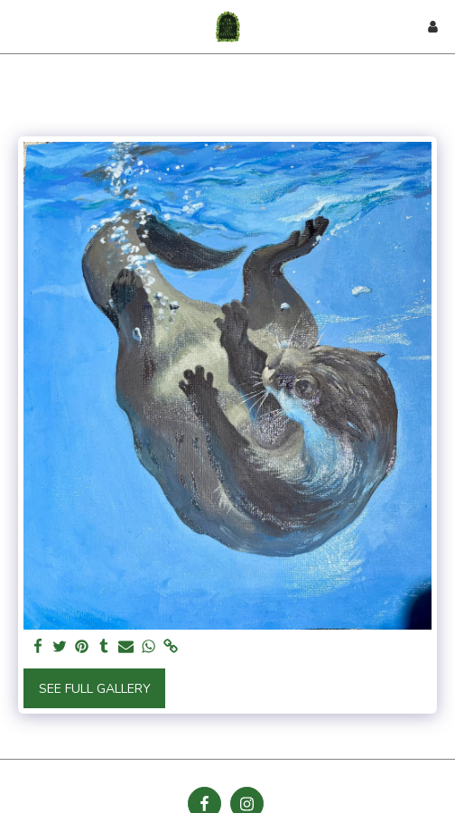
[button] (20, 25)
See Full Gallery (95, 688)
